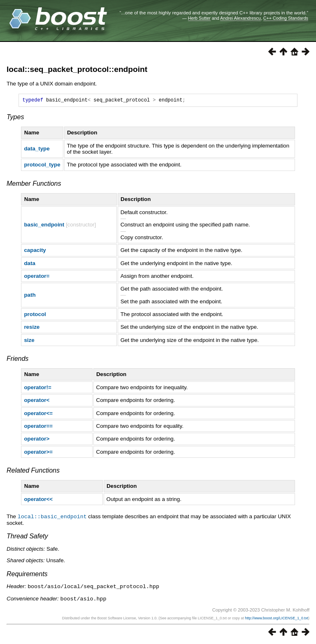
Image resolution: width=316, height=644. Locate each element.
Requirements (27, 574)
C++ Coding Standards (285, 18)
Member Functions (34, 184)
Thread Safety (27, 536)
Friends (17, 359)
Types (15, 118)
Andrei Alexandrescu (240, 18)
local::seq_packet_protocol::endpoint (77, 69)
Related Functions (33, 471)
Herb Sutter (199, 18)
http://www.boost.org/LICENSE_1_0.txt (276, 618)
